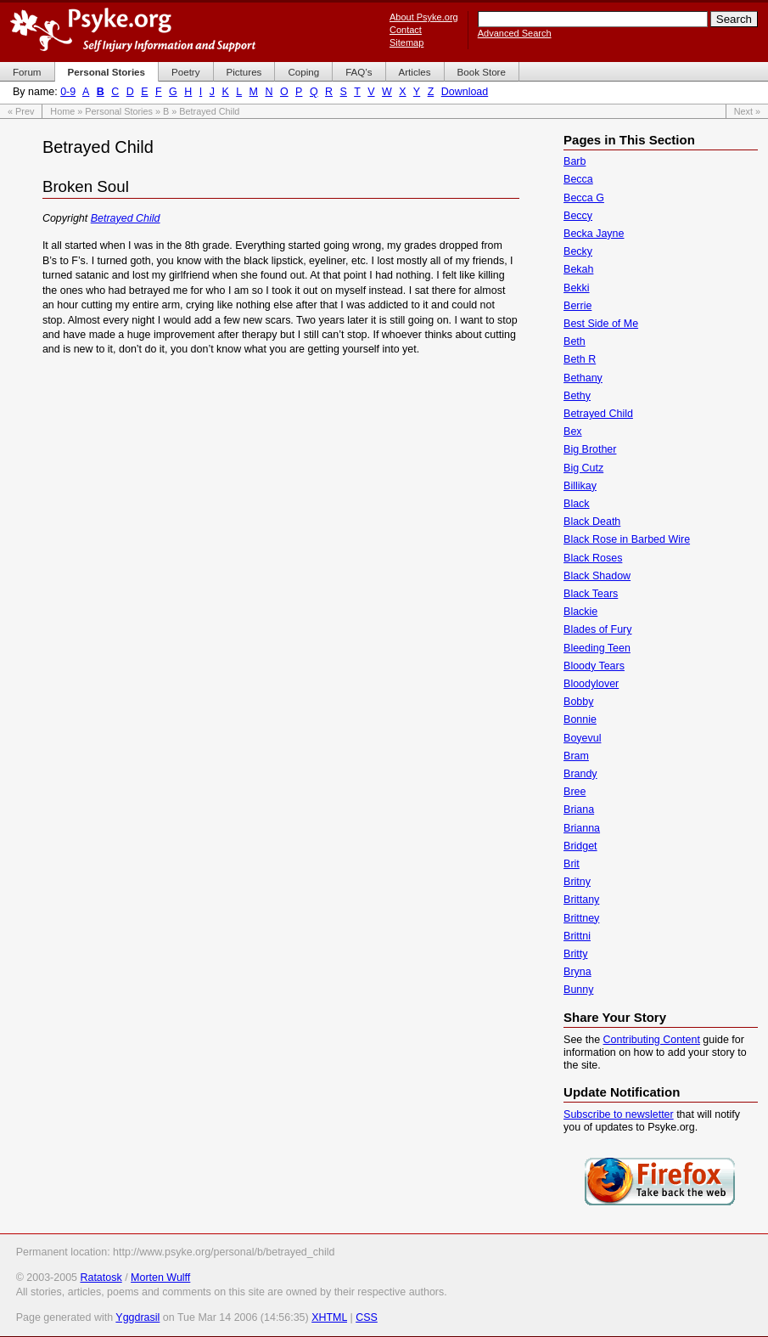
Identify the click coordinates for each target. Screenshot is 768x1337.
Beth (574, 341)
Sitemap (406, 42)
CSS (367, 1317)
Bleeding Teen (597, 648)
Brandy (580, 774)
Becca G (583, 198)
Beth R (579, 359)
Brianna (581, 828)
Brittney (581, 918)
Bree (574, 792)
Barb (574, 161)
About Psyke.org (424, 17)
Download (464, 92)
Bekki (576, 288)
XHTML (329, 1317)
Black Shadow (597, 576)
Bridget (580, 846)
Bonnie (580, 719)
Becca (578, 179)
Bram (576, 756)
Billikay (580, 486)
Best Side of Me (600, 324)
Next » (747, 111)
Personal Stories (119, 111)
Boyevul (582, 738)
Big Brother (589, 449)
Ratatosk (100, 1277)
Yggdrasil (137, 1317)
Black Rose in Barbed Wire (626, 539)
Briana (578, 809)
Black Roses (592, 558)
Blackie (580, 612)
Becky (577, 251)
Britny (577, 882)
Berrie (577, 306)
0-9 (68, 92)
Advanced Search (515, 33)
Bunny (578, 990)
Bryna (577, 972)
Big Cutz (583, 468)
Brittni (577, 936)
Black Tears (590, 594)
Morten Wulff (160, 1277)
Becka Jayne (593, 234)
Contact (406, 30)
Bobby (578, 702)
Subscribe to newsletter (618, 1114)
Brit (571, 864)
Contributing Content (651, 1040)
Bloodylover (591, 684)
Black (576, 504)
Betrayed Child (125, 218)
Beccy (577, 216)
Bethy (577, 396)
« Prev (21, 111)
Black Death (591, 521)
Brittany (581, 899)
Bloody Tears (594, 666)
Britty (575, 954)
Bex (572, 431)
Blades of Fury (597, 629)
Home (62, 111)
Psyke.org (132, 30)
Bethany (583, 378)
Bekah (578, 269)
